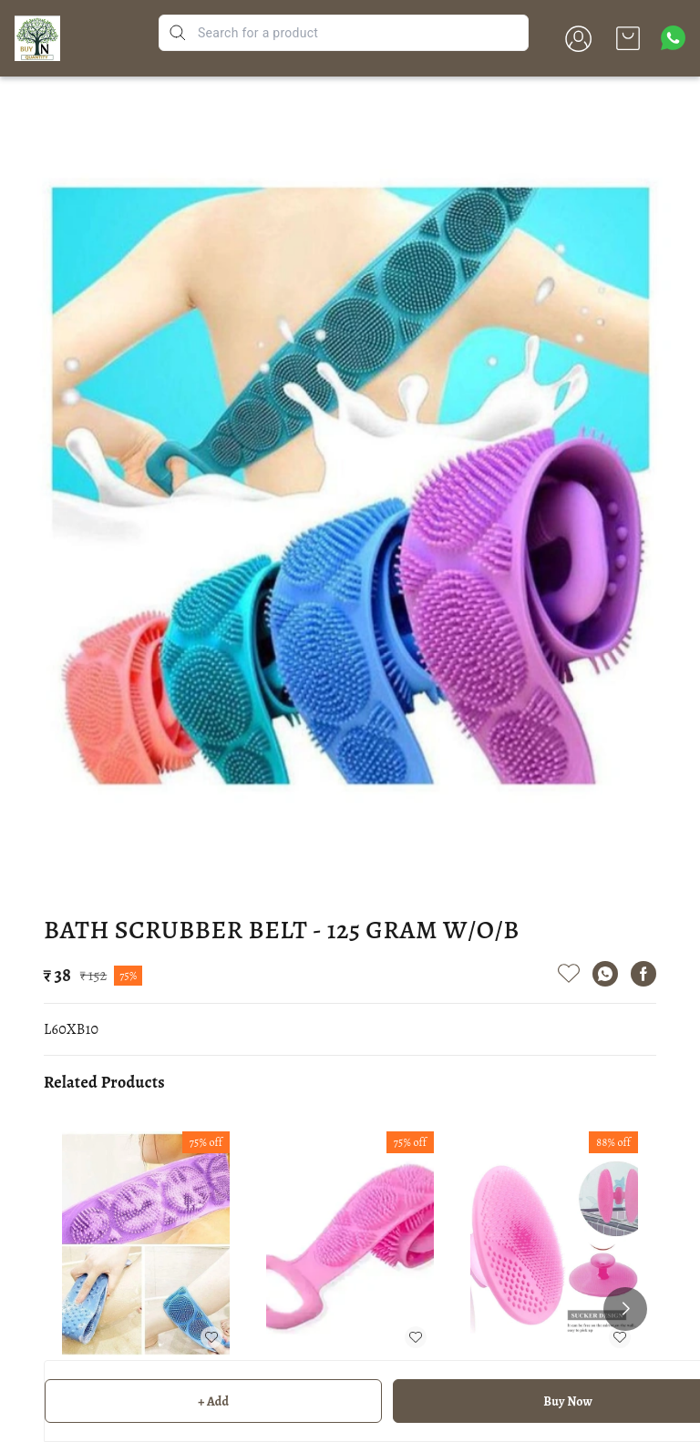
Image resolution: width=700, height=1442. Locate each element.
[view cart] (628, 38)
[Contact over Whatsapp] (673, 38)
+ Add (213, 1401)
